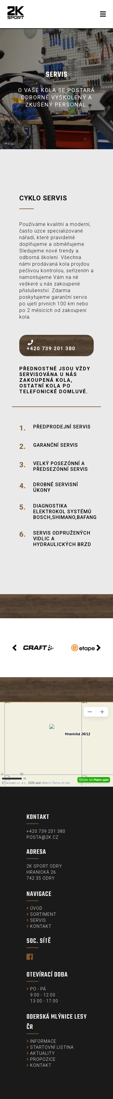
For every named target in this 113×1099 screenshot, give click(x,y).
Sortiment (43, 914)
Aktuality (42, 1053)
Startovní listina (52, 1047)
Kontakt (41, 926)
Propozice (43, 1059)
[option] (34, 648)
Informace (43, 1041)
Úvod (36, 908)
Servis (38, 920)
